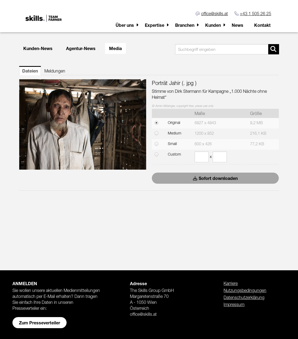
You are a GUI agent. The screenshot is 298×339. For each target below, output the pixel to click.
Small (172, 143)
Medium (174, 133)
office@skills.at (214, 13)
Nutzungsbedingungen (245, 290)
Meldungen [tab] (54, 70)
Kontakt (262, 25)
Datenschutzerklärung (244, 297)
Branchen (184, 25)
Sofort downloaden (215, 178)
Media (115, 48)
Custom (174, 154)
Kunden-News (38, 48)
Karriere (231, 283)
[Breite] (202, 157)
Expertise (154, 25)
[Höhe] (220, 157)
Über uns (125, 25)
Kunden (213, 25)
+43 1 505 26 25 (255, 13)
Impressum (234, 304)
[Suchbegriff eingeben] (227, 49)
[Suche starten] (273, 49)
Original (174, 122)
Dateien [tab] (30, 70)
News (237, 25)
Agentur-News (81, 48)
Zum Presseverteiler (39, 322)
